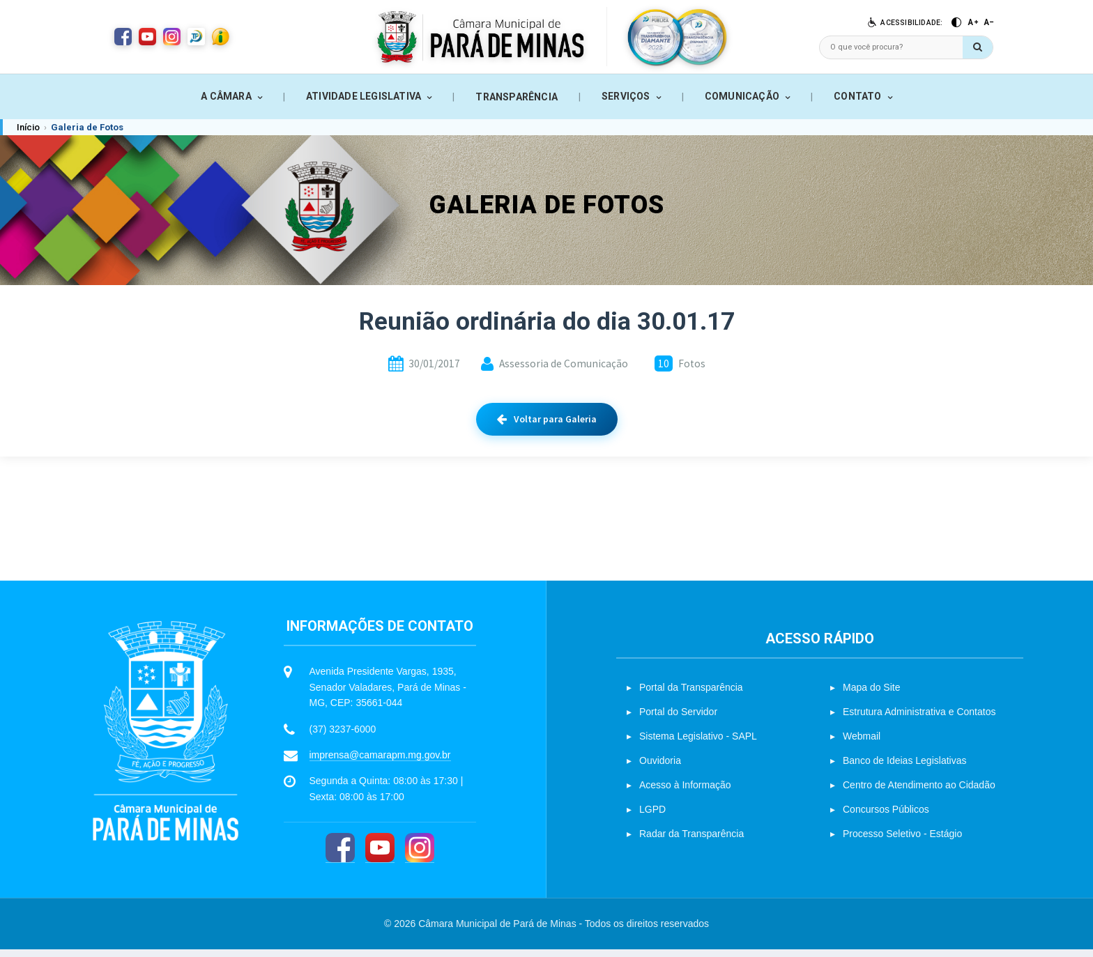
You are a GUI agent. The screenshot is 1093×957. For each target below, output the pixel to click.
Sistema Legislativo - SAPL (698, 743)
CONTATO (857, 96)
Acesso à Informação (685, 792)
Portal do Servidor (678, 719)
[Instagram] (419, 856)
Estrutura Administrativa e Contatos (919, 719)
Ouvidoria (660, 768)
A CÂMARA (226, 96)
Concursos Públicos (886, 816)
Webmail (861, 743)
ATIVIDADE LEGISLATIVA (363, 96)
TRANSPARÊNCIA (516, 96)
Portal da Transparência (691, 694)
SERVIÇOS (626, 96)
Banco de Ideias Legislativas (904, 768)
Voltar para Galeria (547, 419)
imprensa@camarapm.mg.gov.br (380, 762)
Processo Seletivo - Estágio (902, 841)
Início (28, 127)
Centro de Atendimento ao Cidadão (919, 792)
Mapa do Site (872, 694)
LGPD (652, 816)
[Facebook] (340, 856)
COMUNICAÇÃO (742, 96)
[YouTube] (380, 856)
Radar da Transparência (691, 841)
